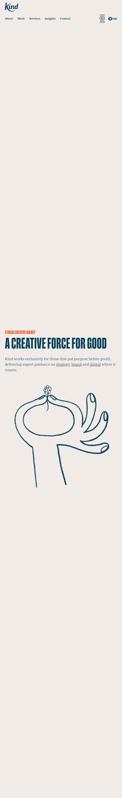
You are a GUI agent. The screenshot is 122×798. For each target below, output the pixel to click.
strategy (63, 364)
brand (76, 364)
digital (95, 364)
